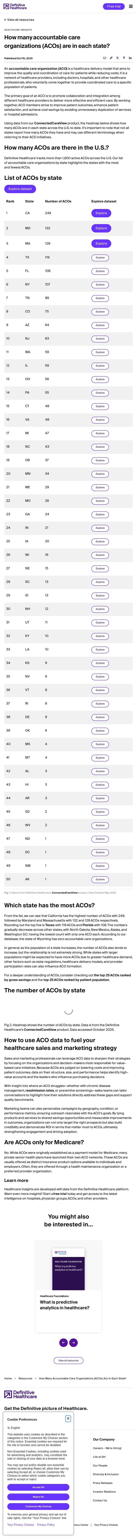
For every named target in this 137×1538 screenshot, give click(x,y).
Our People (100, 1466)
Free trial (113, 6)
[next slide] (73, 1342)
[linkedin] (130, 58)
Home (8, 1378)
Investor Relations (104, 1492)
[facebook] (124, 58)
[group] (68, 1284)
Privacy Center (80, 1525)
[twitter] (117, 58)
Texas (49, 925)
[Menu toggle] (131, 6)
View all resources (20, 20)
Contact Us (100, 1500)
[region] (68, 541)
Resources (25, 1378)
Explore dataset (20, 189)
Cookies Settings (106, 1525)
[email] (105, 58)
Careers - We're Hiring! (107, 1448)
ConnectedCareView (50, 123)
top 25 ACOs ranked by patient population (76, 980)
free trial (60, 1194)
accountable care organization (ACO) (38, 69)
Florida (88, 925)
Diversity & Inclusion (106, 1474)
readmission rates (40, 1090)
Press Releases (103, 1483)
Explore (101, 213)
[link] (111, 58)
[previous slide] (63, 1342)
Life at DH (99, 1457)
